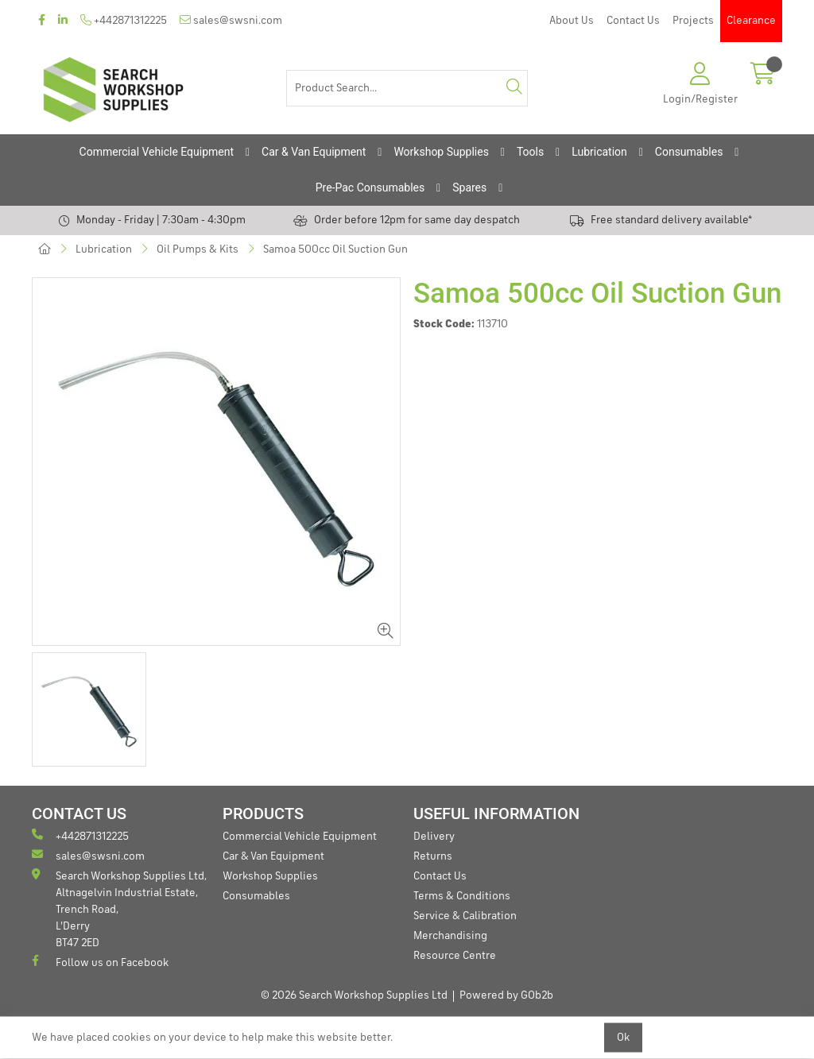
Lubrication (599, 151)
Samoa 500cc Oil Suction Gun (335, 249)
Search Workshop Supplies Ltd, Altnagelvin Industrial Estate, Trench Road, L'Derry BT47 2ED (119, 908)
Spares (469, 187)
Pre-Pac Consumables (370, 187)
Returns (432, 856)
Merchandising (450, 935)
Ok (623, 1037)
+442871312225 (123, 20)
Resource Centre (454, 955)
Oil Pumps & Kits (197, 249)
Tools (530, 151)
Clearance (751, 20)
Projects (693, 20)
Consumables (689, 151)
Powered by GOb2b (506, 995)
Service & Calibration (465, 916)
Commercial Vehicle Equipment (156, 151)
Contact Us (633, 20)
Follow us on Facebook (100, 961)
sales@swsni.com (231, 20)
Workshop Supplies (441, 151)
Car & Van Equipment (314, 151)
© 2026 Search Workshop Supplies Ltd (354, 995)
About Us (571, 20)
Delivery (434, 836)
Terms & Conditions (461, 896)
